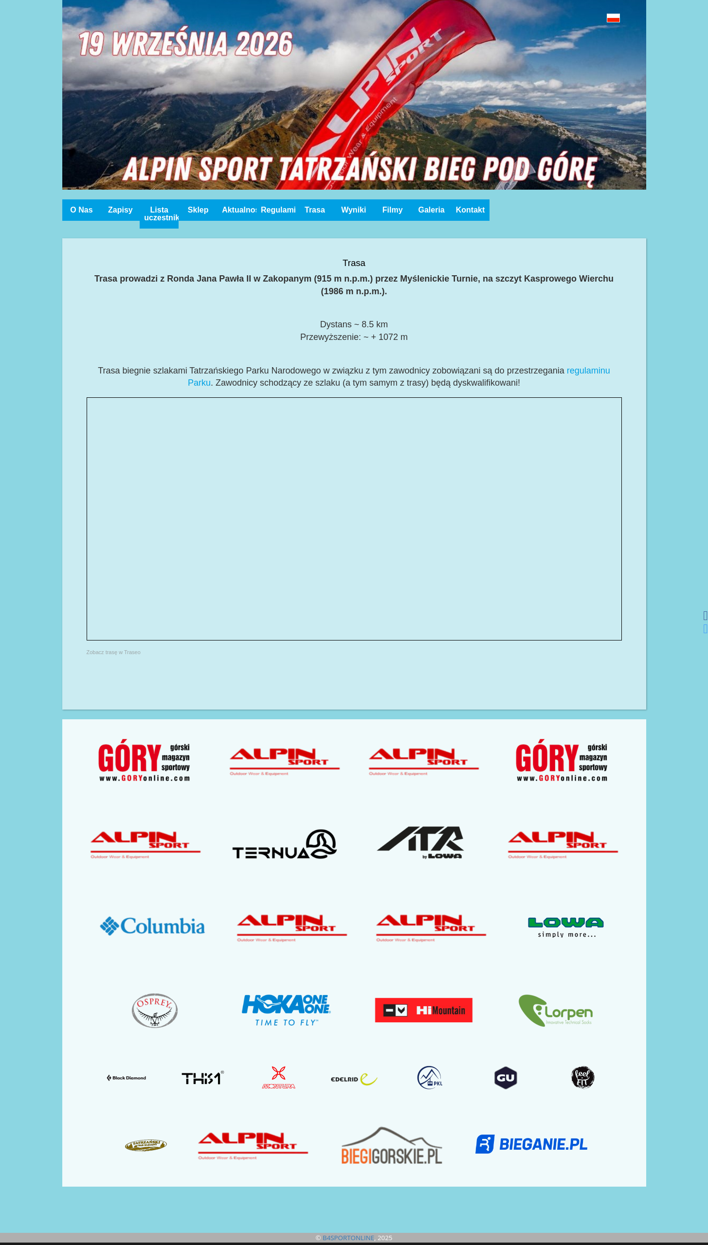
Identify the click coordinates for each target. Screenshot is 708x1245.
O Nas (81, 210)
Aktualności (239, 210)
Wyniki (353, 210)
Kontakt (470, 210)
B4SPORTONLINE (348, 1237)
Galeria (431, 210)
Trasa (315, 210)
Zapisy (120, 210)
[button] (591, 17)
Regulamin (278, 210)
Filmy (392, 210)
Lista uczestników (161, 214)
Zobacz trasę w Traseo (114, 652)
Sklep (198, 210)
